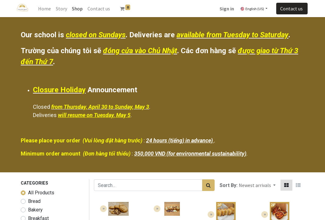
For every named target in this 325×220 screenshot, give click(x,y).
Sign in (227, 9)
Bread (34, 201)
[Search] (208, 185)
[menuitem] (44, 8)
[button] (257, 185)
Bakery (35, 210)
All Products (41, 193)
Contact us (292, 9)
